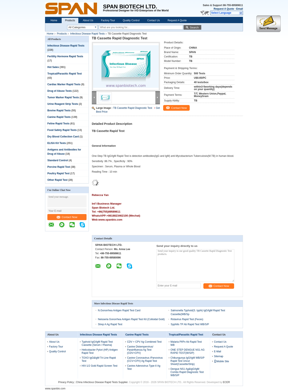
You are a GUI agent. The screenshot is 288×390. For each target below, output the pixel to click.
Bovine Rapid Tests (59, 110)
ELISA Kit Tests (56, 143)
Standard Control (57, 160)
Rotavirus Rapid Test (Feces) (187, 319)
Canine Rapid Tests (59, 117)
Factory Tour (108, 20)
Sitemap (218, 356)
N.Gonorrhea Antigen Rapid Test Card (119, 310)
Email (239, 8)
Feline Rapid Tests (58, 123)
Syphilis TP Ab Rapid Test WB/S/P (190, 324)
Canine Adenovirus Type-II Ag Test (143, 367)
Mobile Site (221, 361)
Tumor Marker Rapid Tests (63, 97)
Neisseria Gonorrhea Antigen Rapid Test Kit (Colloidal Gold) (131, 319)
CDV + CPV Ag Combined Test (144, 341)
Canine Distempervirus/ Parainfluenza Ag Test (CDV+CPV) (140, 349)
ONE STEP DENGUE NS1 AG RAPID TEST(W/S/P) (188, 351)
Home (54, 20)
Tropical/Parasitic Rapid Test (64, 73)
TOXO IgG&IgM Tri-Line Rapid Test (99, 359)
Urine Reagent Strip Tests (62, 103)
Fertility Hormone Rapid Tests (65, 56)
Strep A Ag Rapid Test (110, 324)
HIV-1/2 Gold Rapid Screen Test (99, 365)
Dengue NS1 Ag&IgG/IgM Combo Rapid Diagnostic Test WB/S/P (187, 372)
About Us (88, 20)
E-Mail (217, 351)
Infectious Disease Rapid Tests (87, 33)
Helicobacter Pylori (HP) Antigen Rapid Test (100, 351)
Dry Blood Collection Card (63, 136)
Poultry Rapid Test (58, 173)
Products (70, 20)
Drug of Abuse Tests (59, 90)
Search (194, 27)
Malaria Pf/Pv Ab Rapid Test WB (186, 343)
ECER (226, 382)
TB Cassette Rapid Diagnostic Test (132, 107)
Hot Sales (53, 67)
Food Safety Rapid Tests (62, 130)
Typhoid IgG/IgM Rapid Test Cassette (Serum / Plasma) (97, 343)
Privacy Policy (66, 382)
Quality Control (131, 20)
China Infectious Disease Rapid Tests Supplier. (102, 382)
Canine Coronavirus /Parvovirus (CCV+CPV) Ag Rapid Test (145, 359)
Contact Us (153, 20)
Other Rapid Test (57, 179)
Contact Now (67, 217)
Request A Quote (224, 8)
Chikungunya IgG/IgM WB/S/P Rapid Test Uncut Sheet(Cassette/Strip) (187, 361)
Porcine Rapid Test (58, 166)
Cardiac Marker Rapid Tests (63, 84)
